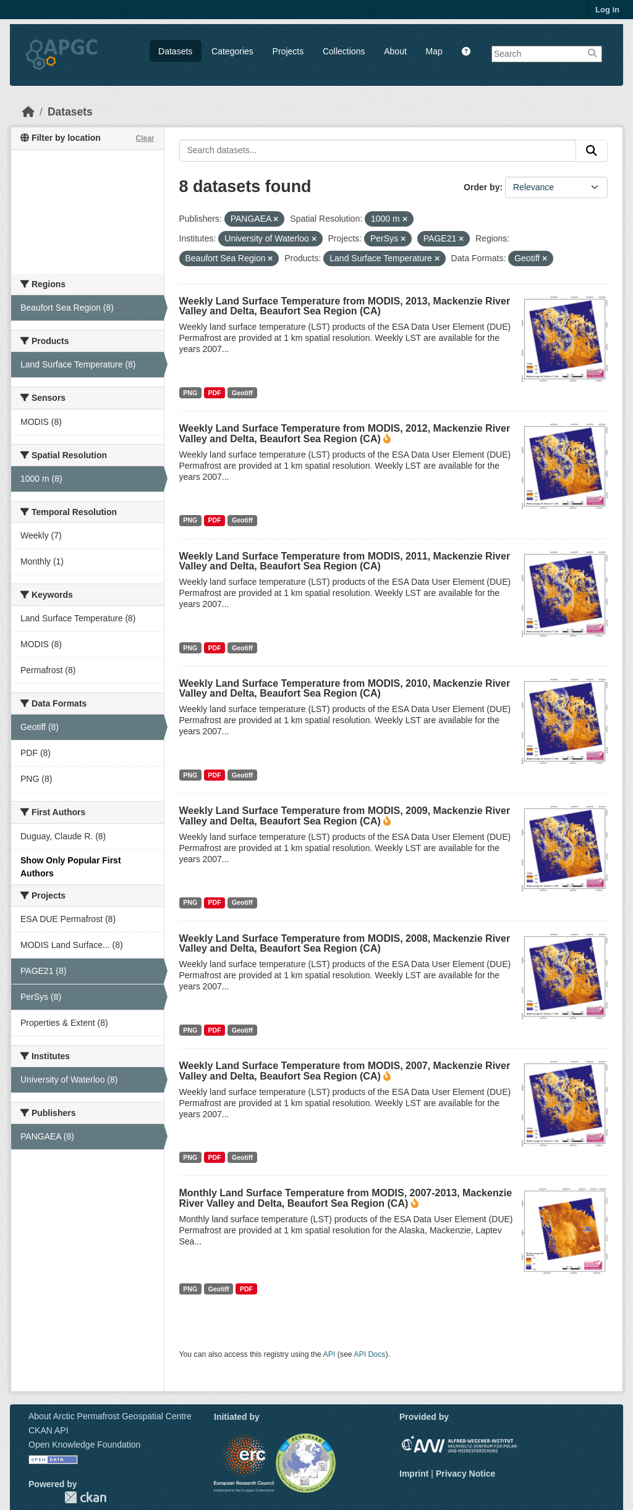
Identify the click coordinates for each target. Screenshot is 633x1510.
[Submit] (592, 151)
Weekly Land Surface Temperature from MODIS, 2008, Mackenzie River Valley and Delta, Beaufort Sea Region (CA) (345, 943)
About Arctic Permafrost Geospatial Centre (110, 1416)
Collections (344, 51)
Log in (607, 9)
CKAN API (48, 1430)
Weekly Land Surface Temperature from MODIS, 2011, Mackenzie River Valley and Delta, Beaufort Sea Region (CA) (345, 561)
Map (434, 51)
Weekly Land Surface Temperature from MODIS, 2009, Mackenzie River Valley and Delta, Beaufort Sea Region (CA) (345, 815)
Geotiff (242, 392)
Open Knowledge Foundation (84, 1444)
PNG (190, 392)
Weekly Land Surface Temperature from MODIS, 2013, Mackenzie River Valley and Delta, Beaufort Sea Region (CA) (345, 306)
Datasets (175, 51)
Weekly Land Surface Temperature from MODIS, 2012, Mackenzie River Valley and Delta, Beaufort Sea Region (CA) (345, 433)
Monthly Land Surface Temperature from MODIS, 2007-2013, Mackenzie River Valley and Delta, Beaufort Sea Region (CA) (345, 1198)
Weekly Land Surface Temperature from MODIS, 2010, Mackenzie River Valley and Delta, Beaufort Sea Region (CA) (345, 688)
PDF (214, 392)
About (395, 51)
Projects (288, 51)
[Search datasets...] (378, 151)
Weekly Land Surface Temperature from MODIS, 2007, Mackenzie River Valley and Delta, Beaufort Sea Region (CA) (345, 1070)
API (329, 1354)
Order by (481, 187)
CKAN (85, 1497)
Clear (144, 138)
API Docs (369, 1354)
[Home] (28, 112)
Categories (232, 51)
